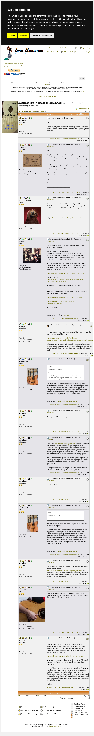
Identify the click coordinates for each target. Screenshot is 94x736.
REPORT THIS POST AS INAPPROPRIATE (65, 139)
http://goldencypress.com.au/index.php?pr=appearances (65, 656)
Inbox (59, 52)
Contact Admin (80, 52)
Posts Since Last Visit (56, 48)
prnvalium (50, 147)
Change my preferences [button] (42, 35)
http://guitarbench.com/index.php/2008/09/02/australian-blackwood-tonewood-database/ (65, 280)
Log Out (88, 52)
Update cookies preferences (47, 97)
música (66, 315)
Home (78, 48)
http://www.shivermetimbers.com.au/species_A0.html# (64, 571)
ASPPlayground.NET (56, 726)
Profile (64, 52)
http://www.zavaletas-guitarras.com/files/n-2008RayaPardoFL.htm (61, 302)
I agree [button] (12, 35)
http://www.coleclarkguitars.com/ (65, 444)
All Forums (22, 111)
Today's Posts (51, 52)
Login (89, 48)
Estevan (49, 439)
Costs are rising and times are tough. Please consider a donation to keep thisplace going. (14, 65)
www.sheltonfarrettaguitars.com (67, 402)
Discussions (32, 111)
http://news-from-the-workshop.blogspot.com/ (66, 218)
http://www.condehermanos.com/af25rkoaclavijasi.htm (64, 297)
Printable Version (82, 109)
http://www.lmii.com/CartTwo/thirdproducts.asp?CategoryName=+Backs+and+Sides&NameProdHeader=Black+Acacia (70, 339)
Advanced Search (69, 48)
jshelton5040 (51, 480)
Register (84, 48)
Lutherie (41, 111)
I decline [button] (23, 35)
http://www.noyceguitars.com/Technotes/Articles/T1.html (65, 273)
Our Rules (71, 52)
